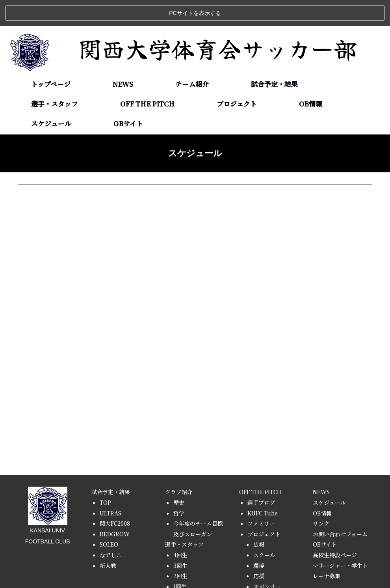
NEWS (123, 57)
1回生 (180, 560)
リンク (321, 497)
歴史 (178, 476)
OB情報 (310, 77)
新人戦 (108, 539)
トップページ (51, 57)
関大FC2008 (115, 497)
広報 (258, 518)
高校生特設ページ (335, 529)
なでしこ (111, 529)
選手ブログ (261, 476)
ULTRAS (110, 487)
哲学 (178, 487)
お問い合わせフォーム (340, 508)
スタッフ (184, 571)
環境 (258, 539)
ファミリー (261, 497)
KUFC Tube (262, 487)
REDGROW (115, 508)
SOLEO (109, 518)
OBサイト (128, 97)
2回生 (180, 550)
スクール (264, 529)
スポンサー (267, 560)
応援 (258, 550)
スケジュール (51, 97)
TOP (105, 476)
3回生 (180, 539)
